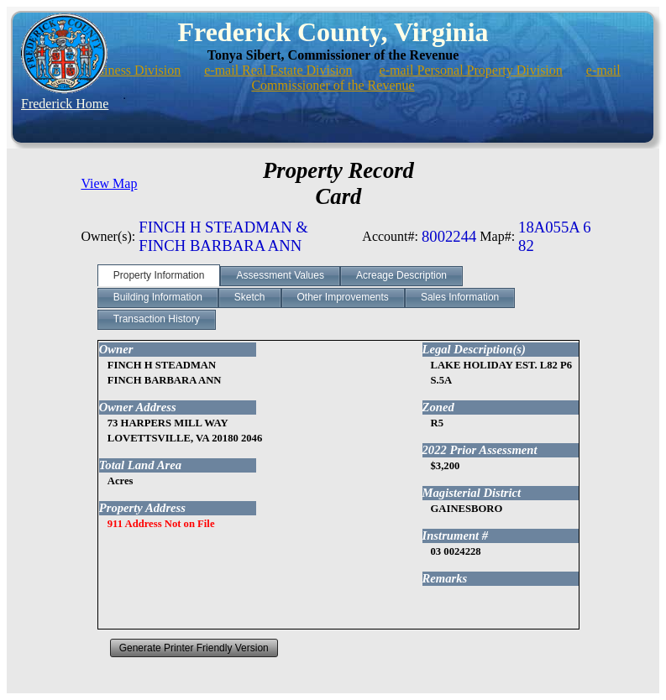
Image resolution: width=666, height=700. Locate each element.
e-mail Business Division (113, 70)
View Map (109, 183)
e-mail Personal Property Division (471, 70)
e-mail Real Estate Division (278, 70)
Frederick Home (64, 104)
